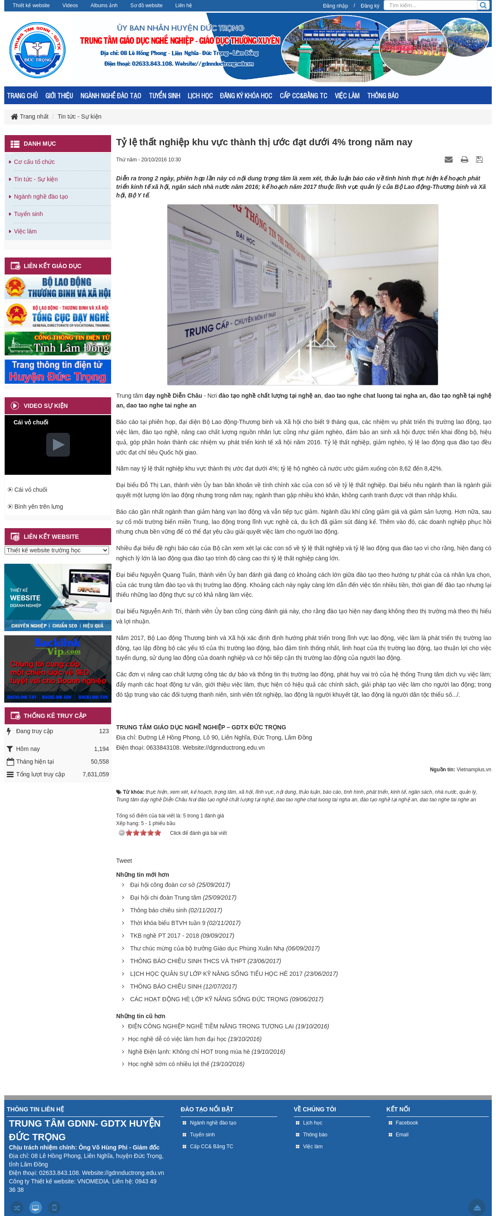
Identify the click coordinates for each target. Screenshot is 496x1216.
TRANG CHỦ (22, 95)
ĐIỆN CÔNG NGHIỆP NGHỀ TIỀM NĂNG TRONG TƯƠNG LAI (211, 1026)
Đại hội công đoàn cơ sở (162, 884)
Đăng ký (370, 6)
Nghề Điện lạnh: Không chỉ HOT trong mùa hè (189, 1051)
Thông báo (315, 1135)
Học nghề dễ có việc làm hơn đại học (177, 1039)
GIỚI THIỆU (59, 95)
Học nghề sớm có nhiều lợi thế (168, 1064)
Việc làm (25, 231)
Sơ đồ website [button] (147, 5)
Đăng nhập (335, 6)
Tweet (124, 860)
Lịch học (312, 1123)
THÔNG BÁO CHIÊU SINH (166, 986)
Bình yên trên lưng (38, 506)
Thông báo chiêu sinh (158, 910)
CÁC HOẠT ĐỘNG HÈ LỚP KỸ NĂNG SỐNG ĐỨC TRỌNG (209, 999)
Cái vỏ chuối (30, 489)
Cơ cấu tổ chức (34, 161)
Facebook (407, 1123)
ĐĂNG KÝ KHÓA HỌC (246, 95)
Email (402, 1135)
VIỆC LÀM (347, 95)
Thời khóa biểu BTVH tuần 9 (168, 923)
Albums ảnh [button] (104, 5)
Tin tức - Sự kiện (36, 179)
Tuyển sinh (28, 214)
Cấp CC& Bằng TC (211, 1147)
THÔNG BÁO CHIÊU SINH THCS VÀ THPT (188, 961)
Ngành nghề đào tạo (41, 196)
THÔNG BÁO (382, 95)
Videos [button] (70, 5)
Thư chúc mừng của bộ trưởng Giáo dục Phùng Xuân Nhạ (207, 948)
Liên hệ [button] (184, 5)
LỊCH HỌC (200, 95)
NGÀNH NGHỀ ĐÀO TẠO (111, 95)
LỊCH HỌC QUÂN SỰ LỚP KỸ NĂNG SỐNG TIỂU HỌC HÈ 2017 (216, 973)
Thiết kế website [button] (31, 5)
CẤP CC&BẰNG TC (303, 95)
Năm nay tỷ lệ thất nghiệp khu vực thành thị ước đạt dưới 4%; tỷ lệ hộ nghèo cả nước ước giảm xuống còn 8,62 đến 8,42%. (279, 468)
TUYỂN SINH (164, 95)
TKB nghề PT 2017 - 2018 (164, 935)
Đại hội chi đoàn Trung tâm (165, 897)
